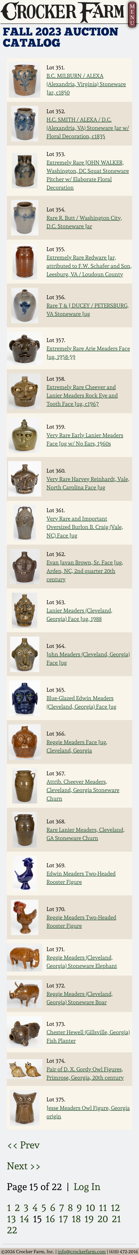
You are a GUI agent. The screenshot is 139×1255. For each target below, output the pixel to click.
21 (116, 1218)
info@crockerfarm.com (82, 1251)
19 (89, 1218)
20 (102, 1218)
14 (24, 1218)
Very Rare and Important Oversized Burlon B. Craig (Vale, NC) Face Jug (85, 526)
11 (103, 1207)
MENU (132, 14)
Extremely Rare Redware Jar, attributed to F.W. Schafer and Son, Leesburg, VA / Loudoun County (89, 265)
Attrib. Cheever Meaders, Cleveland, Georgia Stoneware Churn (83, 790)
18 (76, 1218)
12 (115, 1207)
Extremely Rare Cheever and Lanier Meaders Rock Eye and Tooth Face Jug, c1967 (82, 395)
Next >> (24, 1166)
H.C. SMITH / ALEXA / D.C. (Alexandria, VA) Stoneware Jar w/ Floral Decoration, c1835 (88, 127)
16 (50, 1218)
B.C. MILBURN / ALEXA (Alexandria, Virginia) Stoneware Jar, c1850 (86, 84)
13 (11, 1218)
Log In (87, 1186)
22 (12, 1230)
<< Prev (23, 1145)
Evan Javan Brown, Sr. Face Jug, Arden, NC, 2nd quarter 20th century (85, 570)
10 (90, 1207)
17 (63, 1218)
